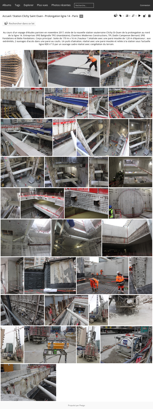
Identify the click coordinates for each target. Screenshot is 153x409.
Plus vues (42, 5)
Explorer (29, 5)
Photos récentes (61, 5)
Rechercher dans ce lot (21, 23)
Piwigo (82, 405)
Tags (17, 5)
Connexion (145, 5)
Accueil (6, 16)
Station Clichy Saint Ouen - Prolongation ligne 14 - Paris (45, 16)
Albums (6, 5)
